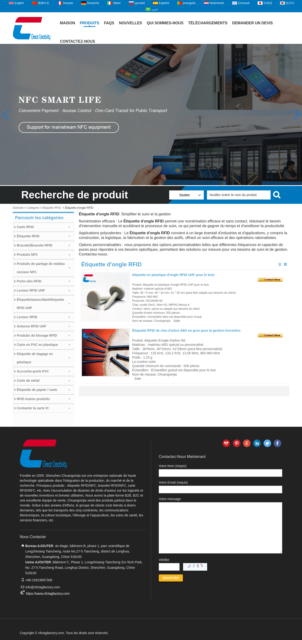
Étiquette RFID (51, 207)
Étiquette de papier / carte (37, 390)
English (19, 3)
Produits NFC (27, 254)
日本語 (268, 3)
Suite (176, 320)
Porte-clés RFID (29, 281)
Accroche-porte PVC (33, 371)
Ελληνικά (243, 3)
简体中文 (43, 3)
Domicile (18, 207)
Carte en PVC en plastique (37, 345)
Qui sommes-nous (165, 23)
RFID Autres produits (33, 399)
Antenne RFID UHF (31, 326)
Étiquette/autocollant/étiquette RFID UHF (40, 304)
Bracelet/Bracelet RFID (34, 245)
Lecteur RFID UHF (31, 290)
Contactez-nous (77, 41)
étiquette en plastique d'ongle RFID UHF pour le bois (173, 275)
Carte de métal (28, 380)
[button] (296, 115)
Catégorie (33, 207)
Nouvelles (130, 23)
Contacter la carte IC (33, 408)
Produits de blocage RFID (37, 335)
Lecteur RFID (27, 317)
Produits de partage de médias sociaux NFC (41, 268)
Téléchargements (207, 23)
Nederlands (217, 3)
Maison (67, 23)
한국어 (290, 3)
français (68, 3)
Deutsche (93, 3)
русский (140, 3)
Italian (117, 3)
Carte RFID (25, 227)
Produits (89, 23)
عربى (154, 9)
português (189, 3)
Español (164, 3)
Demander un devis (252, 23)
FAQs (109, 23)
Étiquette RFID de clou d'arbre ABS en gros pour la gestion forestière (186, 330)
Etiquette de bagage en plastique (35, 358)
